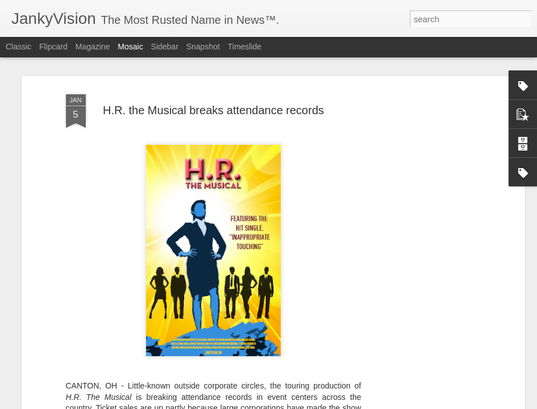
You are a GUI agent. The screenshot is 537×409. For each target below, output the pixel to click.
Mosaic (130, 46)
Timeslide (244, 46)
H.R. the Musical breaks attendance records (213, 110)
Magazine (93, 46)
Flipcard (53, 46)
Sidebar (164, 46)
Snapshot (203, 46)
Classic (18, 46)
